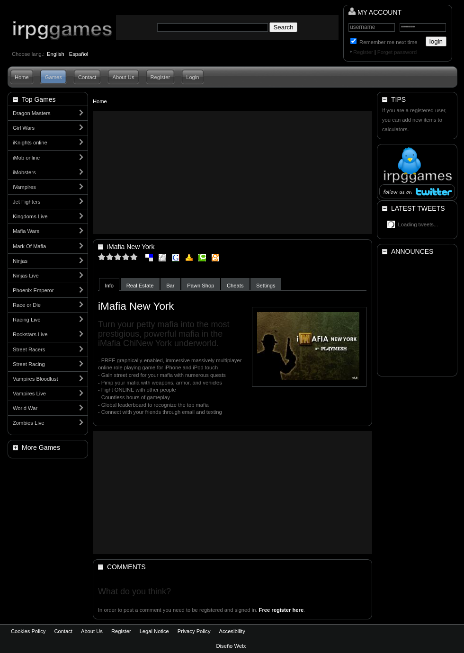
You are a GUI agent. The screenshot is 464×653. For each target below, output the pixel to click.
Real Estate (140, 285)
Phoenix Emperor (33, 290)
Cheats (235, 285)
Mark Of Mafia (29, 246)
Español (78, 54)
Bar (170, 285)
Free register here (281, 610)
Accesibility (232, 631)
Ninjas (20, 261)
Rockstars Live (30, 334)
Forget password (397, 52)
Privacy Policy (194, 631)
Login (192, 77)
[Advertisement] (232, 172)
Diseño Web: (232, 646)
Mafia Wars (26, 231)
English (55, 54)
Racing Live (26, 319)
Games (53, 77)
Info (109, 285)
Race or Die (27, 305)
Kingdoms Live (30, 216)
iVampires (24, 187)
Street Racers (29, 349)
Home (22, 77)
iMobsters (24, 172)
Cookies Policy (28, 631)
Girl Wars (24, 128)
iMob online (26, 158)
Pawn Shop (200, 285)
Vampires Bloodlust (35, 379)
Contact (87, 77)
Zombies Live (29, 423)
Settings (265, 285)
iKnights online (30, 142)
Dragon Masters (32, 113)
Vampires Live (29, 393)
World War (25, 408)
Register (363, 52)
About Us (123, 77)
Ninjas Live (26, 275)
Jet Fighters (26, 202)
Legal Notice (154, 631)
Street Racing (29, 364)
